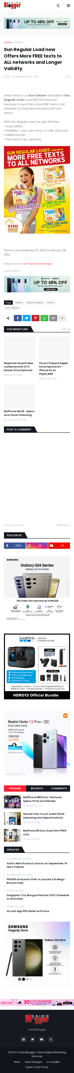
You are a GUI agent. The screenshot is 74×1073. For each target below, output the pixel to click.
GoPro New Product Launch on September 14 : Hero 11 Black (37, 865)
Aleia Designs (33, 1062)
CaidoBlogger (27, 1052)
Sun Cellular (12, 307)
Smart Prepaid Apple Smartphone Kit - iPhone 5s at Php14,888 (53, 368)
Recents (37, 788)
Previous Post (14, 525)
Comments (59, 788)
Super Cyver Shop (37, 1067)
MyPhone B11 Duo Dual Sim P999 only (44, 832)
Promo (50, 302)
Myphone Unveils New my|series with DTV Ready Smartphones (18, 366)
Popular (15, 788)
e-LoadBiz (53, 1062)
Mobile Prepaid (35, 302)
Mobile (18, 42)
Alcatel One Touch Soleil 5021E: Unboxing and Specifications (44, 815)
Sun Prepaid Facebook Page (37, 263)
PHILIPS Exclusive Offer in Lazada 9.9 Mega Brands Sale (36, 881)
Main (17, 1062)
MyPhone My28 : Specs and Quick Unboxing (19, 413)
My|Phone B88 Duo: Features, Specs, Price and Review (42, 799)
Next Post (62, 525)
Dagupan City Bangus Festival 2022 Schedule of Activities (38, 897)
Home (8, 42)
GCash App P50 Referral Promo (28, 911)
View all (65, 329)
